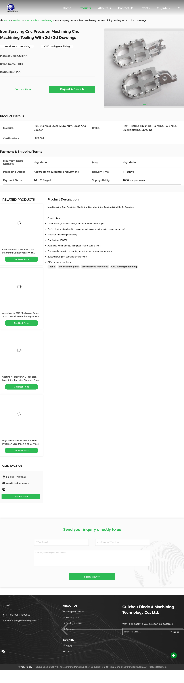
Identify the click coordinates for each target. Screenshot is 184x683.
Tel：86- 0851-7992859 (16, 614)
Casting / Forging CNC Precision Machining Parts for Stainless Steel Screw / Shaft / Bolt (20, 380)
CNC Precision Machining (38, 20)
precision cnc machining (95, 266)
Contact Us (125, 8)
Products (85, 8)
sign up (174, 631)
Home (67, 8)
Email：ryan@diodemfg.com (19, 620)
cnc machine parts (69, 266)
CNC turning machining (124, 266)
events (145, 8)
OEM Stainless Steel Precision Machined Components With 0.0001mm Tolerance (18, 252)
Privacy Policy (25, 667)
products (18, 20)
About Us (104, 8)
